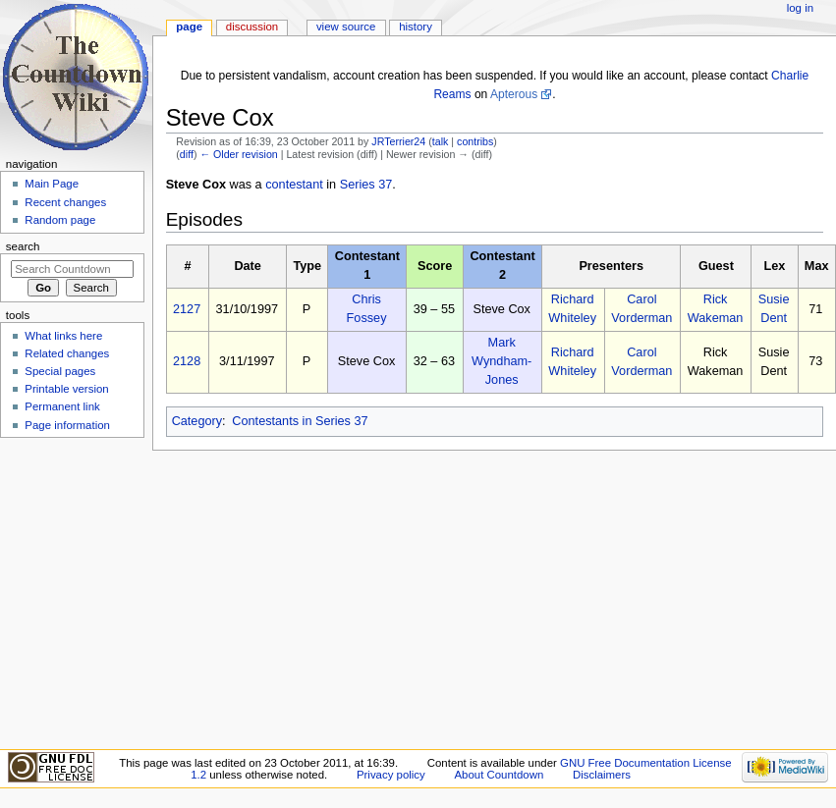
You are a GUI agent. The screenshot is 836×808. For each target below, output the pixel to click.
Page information (67, 425)
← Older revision (238, 154)
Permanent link (62, 406)
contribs (475, 141)
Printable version (66, 389)
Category (197, 421)
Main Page (52, 183)
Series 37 (366, 184)
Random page (60, 220)
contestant (294, 184)
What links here (63, 336)
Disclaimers (602, 775)
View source (345, 26)
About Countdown (498, 775)
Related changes (67, 353)
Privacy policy (391, 775)
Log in (800, 8)
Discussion (252, 26)
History (415, 26)
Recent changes (65, 202)
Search (23, 246)
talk (440, 141)
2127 (186, 309)
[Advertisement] (71, 592)
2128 (186, 361)
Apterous (513, 94)
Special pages (60, 371)
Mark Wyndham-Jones (501, 361)
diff (187, 154)
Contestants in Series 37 (299, 421)
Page (189, 26)
